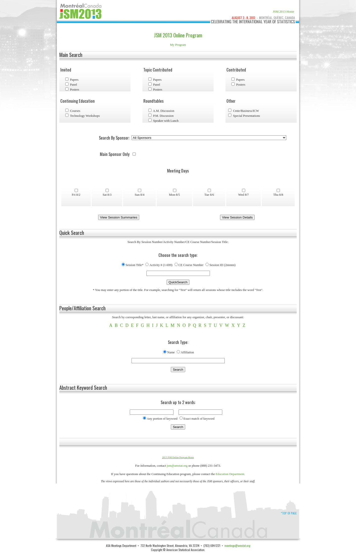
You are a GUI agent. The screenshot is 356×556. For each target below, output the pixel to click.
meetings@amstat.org (237, 545)
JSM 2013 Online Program (178, 35)
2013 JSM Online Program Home (178, 457)
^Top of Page (289, 513)
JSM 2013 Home (283, 11)
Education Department (230, 474)
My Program (178, 45)
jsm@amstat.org (177, 465)
